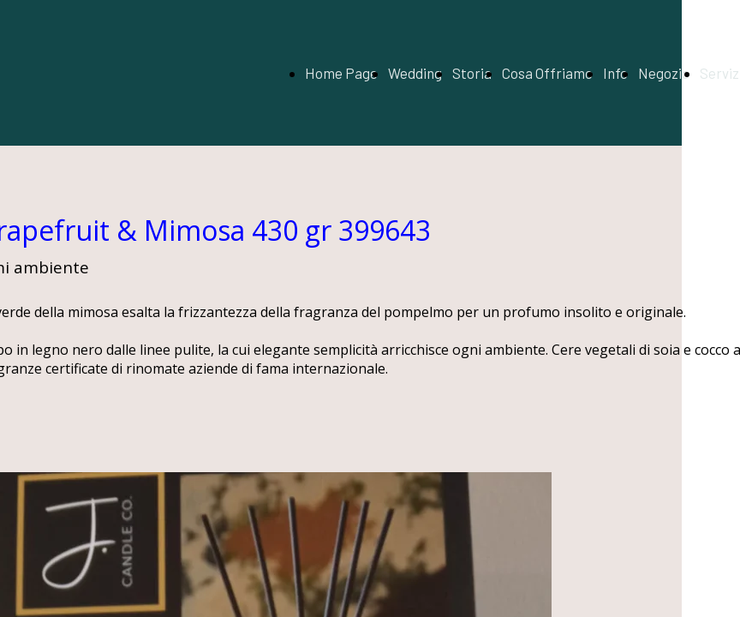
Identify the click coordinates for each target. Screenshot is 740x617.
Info (615, 72)
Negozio (663, 72)
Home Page (341, 72)
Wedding (415, 72)
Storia (472, 72)
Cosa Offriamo (547, 72)
